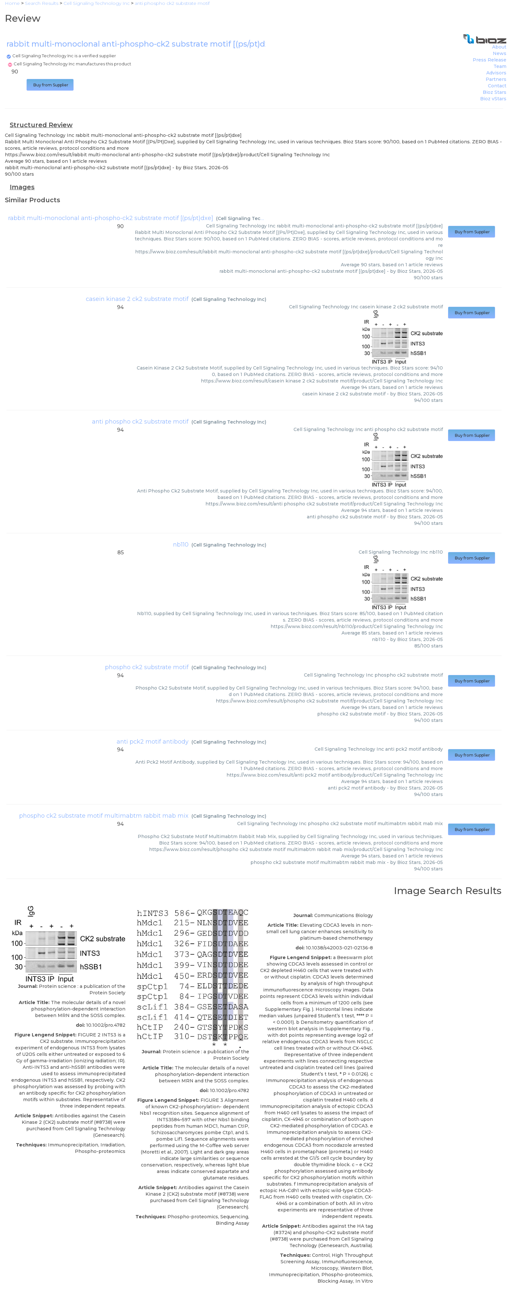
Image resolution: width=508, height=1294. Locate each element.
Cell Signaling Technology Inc (253, 218)
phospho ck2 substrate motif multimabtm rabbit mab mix (104, 815)
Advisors (496, 73)
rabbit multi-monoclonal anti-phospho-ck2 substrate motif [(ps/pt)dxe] (110, 218)
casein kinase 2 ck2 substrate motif (137, 299)
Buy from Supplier (50, 85)
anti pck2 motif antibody (153, 741)
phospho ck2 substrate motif (147, 667)
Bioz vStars (493, 99)
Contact (497, 86)
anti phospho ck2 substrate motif (140, 421)
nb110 (181, 544)
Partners (496, 79)
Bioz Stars (494, 92)
